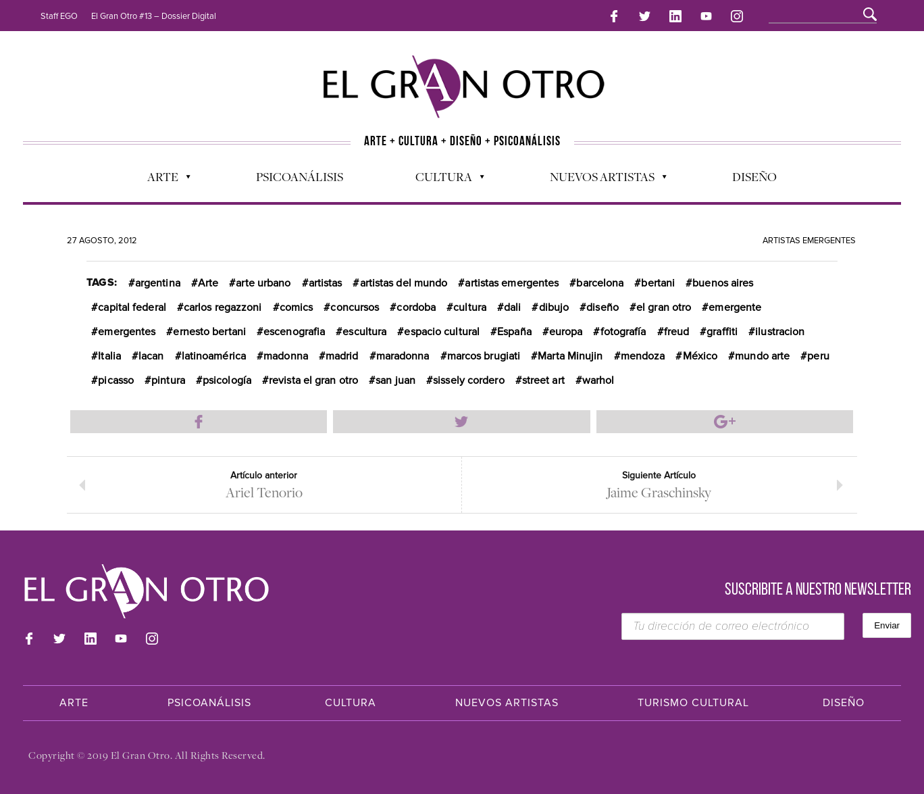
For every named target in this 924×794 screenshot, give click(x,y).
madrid (342, 356)
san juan (395, 380)
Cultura (443, 179)
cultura (469, 307)
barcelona (599, 283)
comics (296, 307)
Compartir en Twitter (461, 421)
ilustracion (779, 332)
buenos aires (722, 283)
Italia (109, 356)
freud (677, 332)
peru (818, 356)
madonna (285, 356)
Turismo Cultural (693, 703)
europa (566, 332)
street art (543, 380)
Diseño (754, 176)
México (700, 356)
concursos (354, 307)
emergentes (126, 332)
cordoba (416, 307)
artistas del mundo (404, 283)
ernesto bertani (209, 332)
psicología (227, 380)
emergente (735, 307)
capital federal (132, 307)
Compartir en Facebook (198, 421)
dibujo (554, 307)
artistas (325, 283)
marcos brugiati (484, 356)
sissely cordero (469, 380)
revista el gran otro (313, 380)
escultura (364, 332)
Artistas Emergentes (809, 240)
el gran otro (663, 307)
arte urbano (263, 283)
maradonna (403, 356)
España (514, 332)
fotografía (623, 332)
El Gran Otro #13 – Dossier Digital (153, 16)
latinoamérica (214, 356)
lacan (151, 356)
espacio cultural (442, 332)
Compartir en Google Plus (724, 421)
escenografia (294, 332)
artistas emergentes (512, 283)
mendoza (643, 356)
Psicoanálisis (299, 176)
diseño (602, 307)
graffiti (722, 332)
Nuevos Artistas (601, 179)
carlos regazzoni (223, 307)
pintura (168, 380)
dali (512, 307)
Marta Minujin (570, 356)
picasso (116, 380)
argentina (157, 283)
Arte (162, 179)
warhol (598, 380)
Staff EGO (59, 16)
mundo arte (762, 356)
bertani (658, 283)
